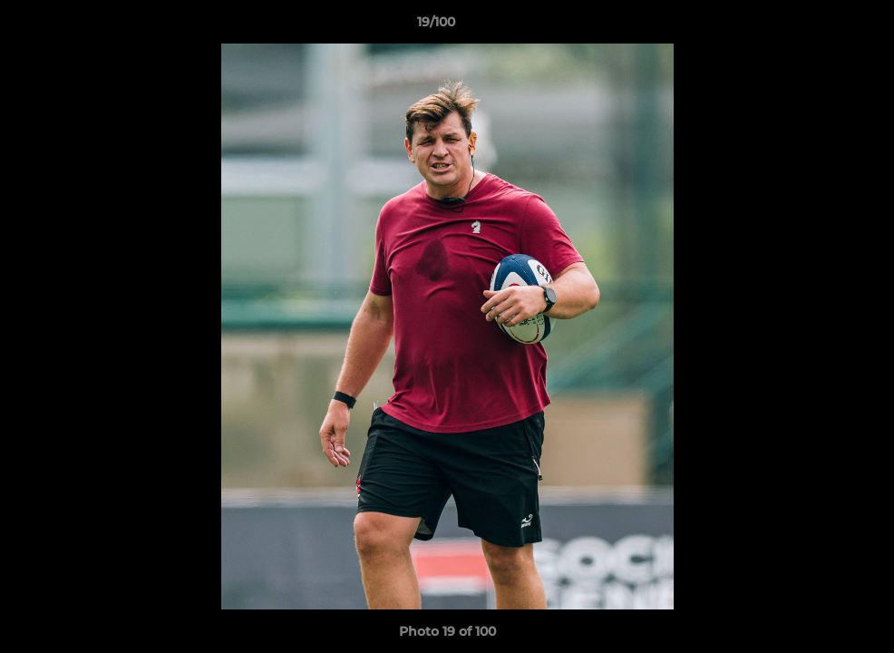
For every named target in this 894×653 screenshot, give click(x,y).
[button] (818, 26)
